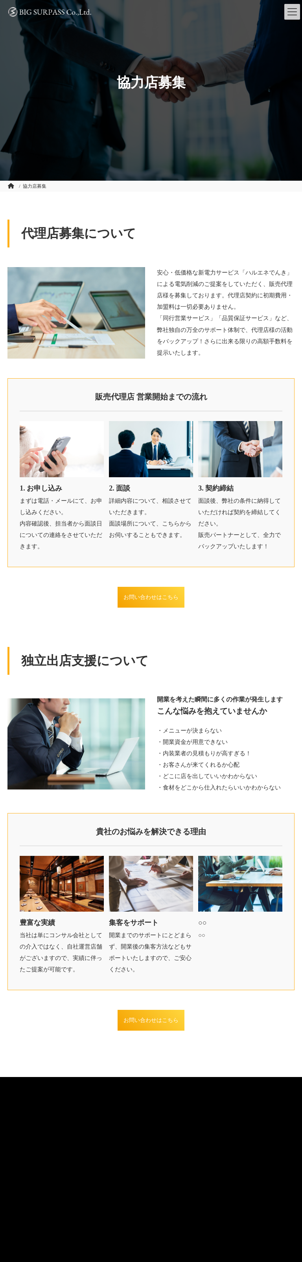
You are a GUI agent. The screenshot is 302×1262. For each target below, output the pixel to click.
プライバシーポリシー (104, 1120)
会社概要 (18, 1120)
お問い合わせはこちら (151, 597)
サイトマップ (155, 1120)
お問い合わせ (53, 1120)
